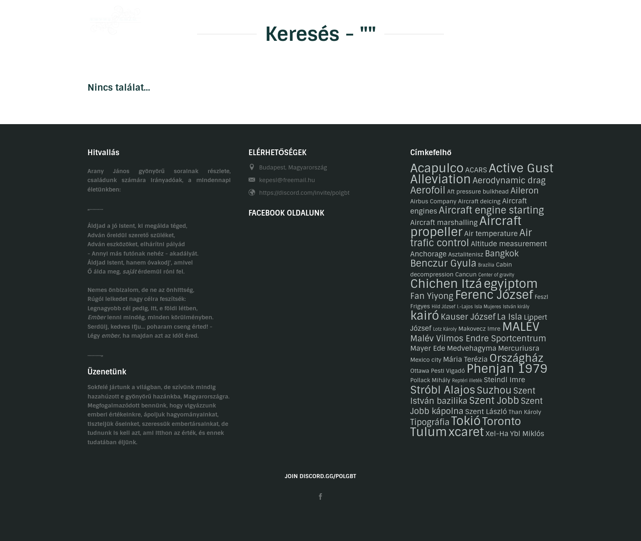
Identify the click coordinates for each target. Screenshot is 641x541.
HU (533, 17)
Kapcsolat (465, 17)
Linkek (504, 17)
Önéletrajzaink (275, 17)
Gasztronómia (415, 17)
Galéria (369, 17)
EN (550, 17)
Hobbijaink (327, 17)
